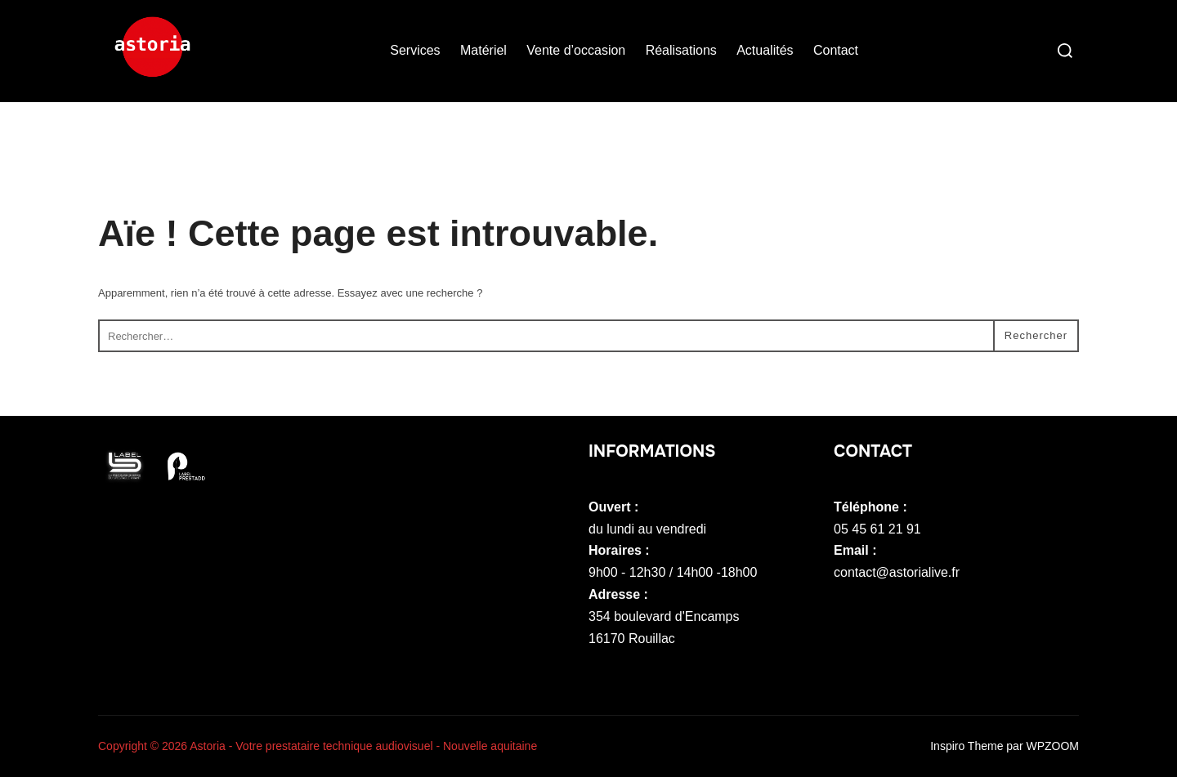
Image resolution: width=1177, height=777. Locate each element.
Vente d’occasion (575, 50)
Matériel (483, 50)
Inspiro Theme (966, 745)
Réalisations (681, 50)
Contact (835, 50)
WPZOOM (1052, 745)
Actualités (764, 50)
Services (415, 50)
